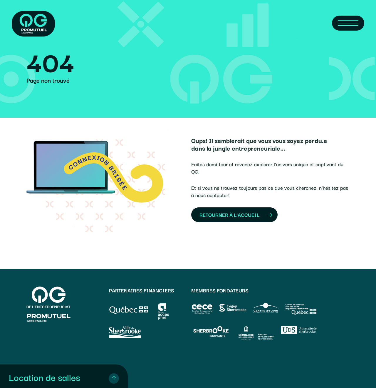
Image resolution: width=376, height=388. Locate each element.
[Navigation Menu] (348, 23)
